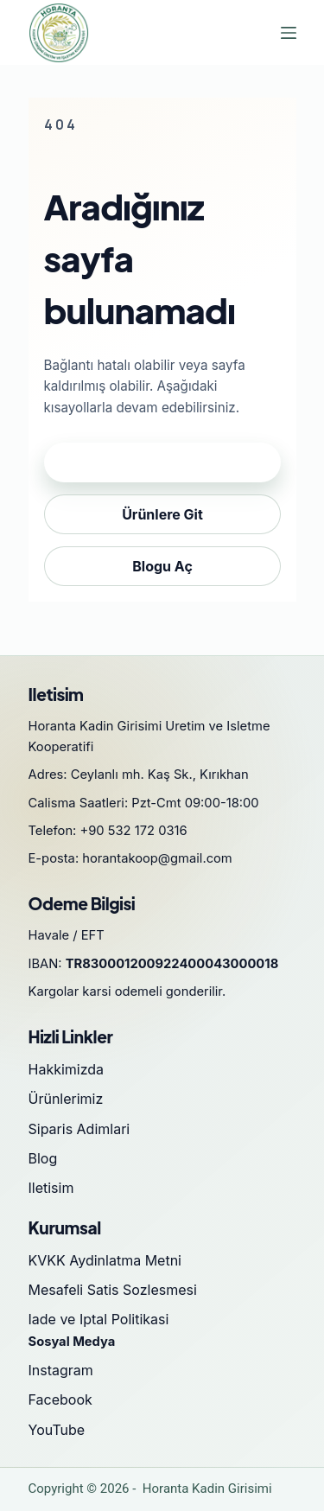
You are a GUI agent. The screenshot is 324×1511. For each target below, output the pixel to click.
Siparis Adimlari (79, 1129)
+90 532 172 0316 (133, 830)
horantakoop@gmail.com (157, 858)
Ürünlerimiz (66, 1098)
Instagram (61, 1370)
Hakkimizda (67, 1069)
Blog (43, 1158)
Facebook (60, 1399)
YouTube (57, 1429)
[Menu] (288, 33)
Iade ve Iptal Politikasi (99, 1319)
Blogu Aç (162, 566)
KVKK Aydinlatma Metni (105, 1260)
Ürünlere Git (162, 514)
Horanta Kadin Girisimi (207, 1488)
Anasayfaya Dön (162, 462)
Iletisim (51, 1187)
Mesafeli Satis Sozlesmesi (113, 1289)
